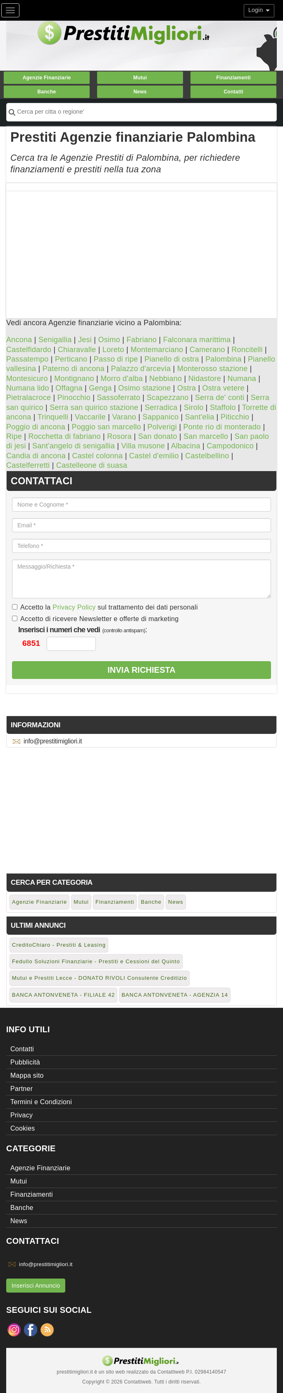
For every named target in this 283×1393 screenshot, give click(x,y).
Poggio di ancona (35, 427)
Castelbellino (207, 456)
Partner (21, 1088)
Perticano (71, 359)
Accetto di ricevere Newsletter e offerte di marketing (95, 618)
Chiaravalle (77, 349)
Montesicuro (27, 378)
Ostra (186, 388)
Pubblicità (25, 1062)
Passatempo (27, 359)
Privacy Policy (73, 607)
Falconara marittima (197, 340)
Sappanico (160, 417)
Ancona (19, 340)
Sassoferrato (118, 397)
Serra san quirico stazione (94, 407)
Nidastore (204, 378)
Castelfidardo (28, 349)
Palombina (223, 359)
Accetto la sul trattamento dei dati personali (105, 607)
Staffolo (223, 407)
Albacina (185, 446)
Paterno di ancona (74, 368)
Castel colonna (97, 456)
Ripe (14, 436)
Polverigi (162, 427)
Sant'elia (199, 417)
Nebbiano (165, 378)
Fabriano (141, 340)
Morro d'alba (121, 378)
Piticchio (235, 417)
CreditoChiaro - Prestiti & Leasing (59, 945)
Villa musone (143, 446)
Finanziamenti (233, 78)
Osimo (109, 340)
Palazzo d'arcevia (141, 368)
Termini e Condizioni (41, 1101)
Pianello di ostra (171, 359)
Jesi (85, 340)
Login (259, 10)
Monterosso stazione (212, 368)
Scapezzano (168, 397)
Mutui (140, 78)
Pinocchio (73, 397)
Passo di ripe (116, 359)
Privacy (21, 1115)
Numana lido (27, 388)
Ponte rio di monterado (222, 427)
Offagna (68, 388)
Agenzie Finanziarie (47, 78)
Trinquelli (53, 417)
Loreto (113, 349)
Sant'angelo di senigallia (73, 446)
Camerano (207, 349)
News (140, 92)
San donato (157, 436)
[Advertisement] (141, 249)
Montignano (74, 378)
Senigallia (55, 340)
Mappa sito (27, 1075)
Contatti (233, 92)
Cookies (22, 1128)
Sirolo (194, 407)
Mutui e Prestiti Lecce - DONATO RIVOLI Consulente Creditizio (99, 978)
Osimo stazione (144, 388)
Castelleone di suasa (91, 465)
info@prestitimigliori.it (53, 741)
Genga (100, 388)
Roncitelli (247, 349)
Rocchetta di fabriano (64, 436)
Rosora (119, 436)
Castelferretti (28, 465)
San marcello (205, 436)
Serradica (161, 407)
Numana (241, 378)
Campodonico (230, 446)
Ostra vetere (223, 388)
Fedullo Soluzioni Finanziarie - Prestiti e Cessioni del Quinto (96, 961)
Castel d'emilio (154, 456)
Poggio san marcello (106, 427)
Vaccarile (90, 417)
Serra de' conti (219, 397)
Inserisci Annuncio (36, 1285)
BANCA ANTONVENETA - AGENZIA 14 (174, 995)
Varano (124, 417)
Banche (47, 92)
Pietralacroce (28, 397)
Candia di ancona (36, 456)
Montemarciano (157, 349)
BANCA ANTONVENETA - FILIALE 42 (63, 995)
